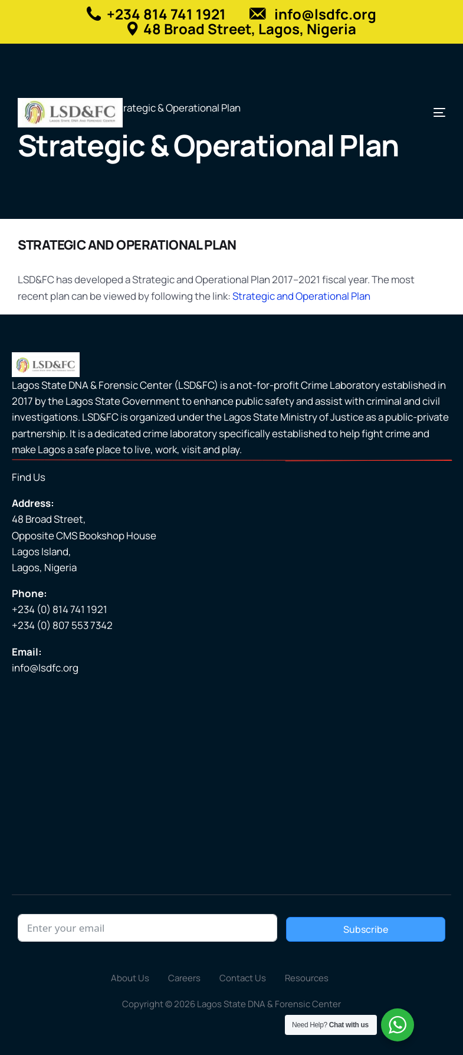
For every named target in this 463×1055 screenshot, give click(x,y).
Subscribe (365, 929)
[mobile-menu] (430, 112)
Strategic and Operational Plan (301, 296)
